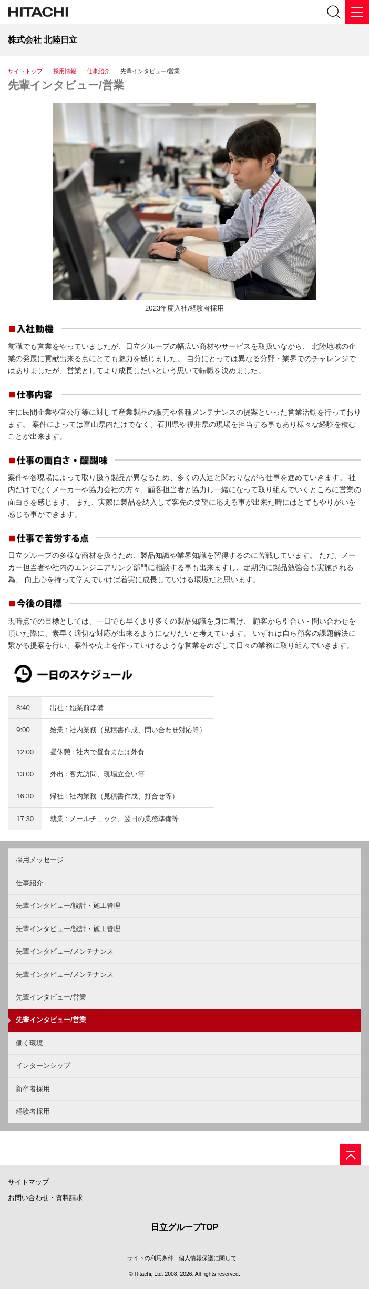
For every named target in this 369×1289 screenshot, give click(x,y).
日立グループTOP (185, 1227)
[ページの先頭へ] (350, 1154)
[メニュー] (357, 12)
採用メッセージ (40, 860)
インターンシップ (43, 1066)
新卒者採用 (33, 1089)
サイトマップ (28, 1182)
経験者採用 (33, 1111)
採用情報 (64, 71)
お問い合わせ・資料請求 (45, 1198)
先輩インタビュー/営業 (66, 85)
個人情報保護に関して (208, 1258)
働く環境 (29, 1043)
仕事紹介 (98, 71)
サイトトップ (25, 71)
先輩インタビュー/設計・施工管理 (68, 906)
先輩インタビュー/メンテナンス (65, 951)
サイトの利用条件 (150, 1258)
